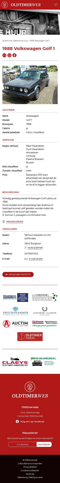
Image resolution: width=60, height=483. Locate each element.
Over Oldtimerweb (30, 412)
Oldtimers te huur (20, 41)
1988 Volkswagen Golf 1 (40, 41)
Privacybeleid (30, 467)
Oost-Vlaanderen (35, 149)
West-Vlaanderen (35, 145)
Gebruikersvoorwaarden (30, 463)
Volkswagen (32, 116)
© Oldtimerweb (30, 460)
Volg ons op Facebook (32, 421)
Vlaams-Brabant (35, 159)
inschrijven (44, 444)
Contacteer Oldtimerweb (30, 416)
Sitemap (30, 474)
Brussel (30, 162)
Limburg (30, 155)
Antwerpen (32, 152)
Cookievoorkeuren (30, 470)
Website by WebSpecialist (30, 477)
